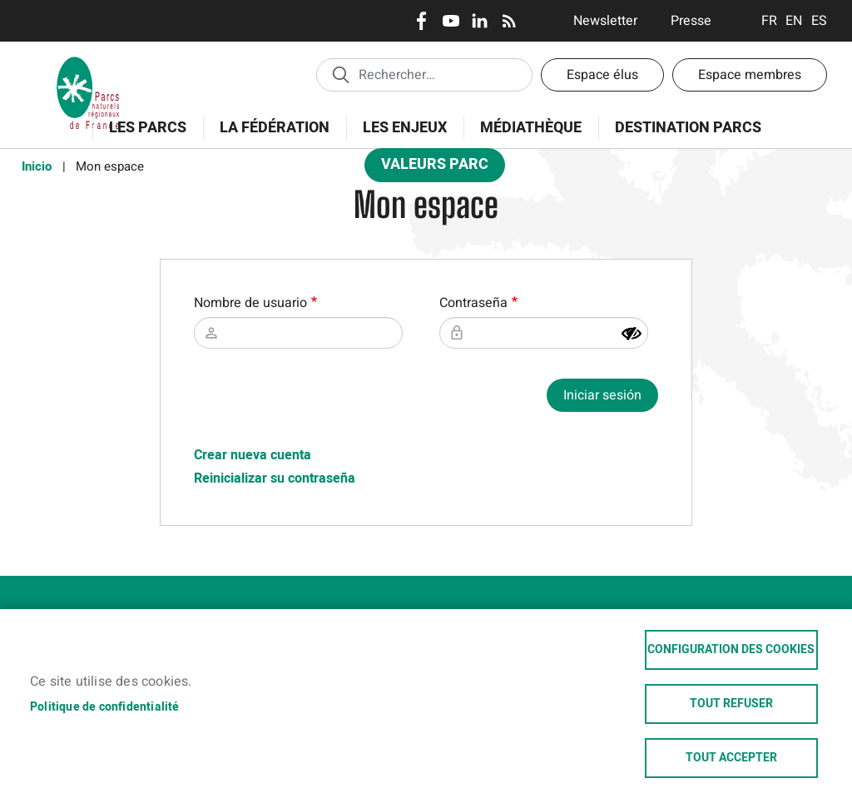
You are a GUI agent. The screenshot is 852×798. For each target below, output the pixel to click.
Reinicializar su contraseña (274, 478)
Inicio (37, 166)
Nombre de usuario (250, 303)
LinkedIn (479, 21)
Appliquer (340, 74)
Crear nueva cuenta (252, 455)
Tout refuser (731, 704)
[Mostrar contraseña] (631, 333)
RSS (508, 21)
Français (769, 20)
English (794, 20)
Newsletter (605, 21)
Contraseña (473, 303)
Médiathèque (531, 127)
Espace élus (602, 75)
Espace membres (749, 75)
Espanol (819, 20)
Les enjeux (399, 136)
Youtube (450, 21)
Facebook (421, 21)
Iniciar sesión (602, 395)
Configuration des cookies (731, 650)
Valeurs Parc (429, 167)
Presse (691, 21)
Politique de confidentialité (105, 707)
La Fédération (269, 136)
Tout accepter (731, 758)
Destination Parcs (688, 127)
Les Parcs (142, 136)
